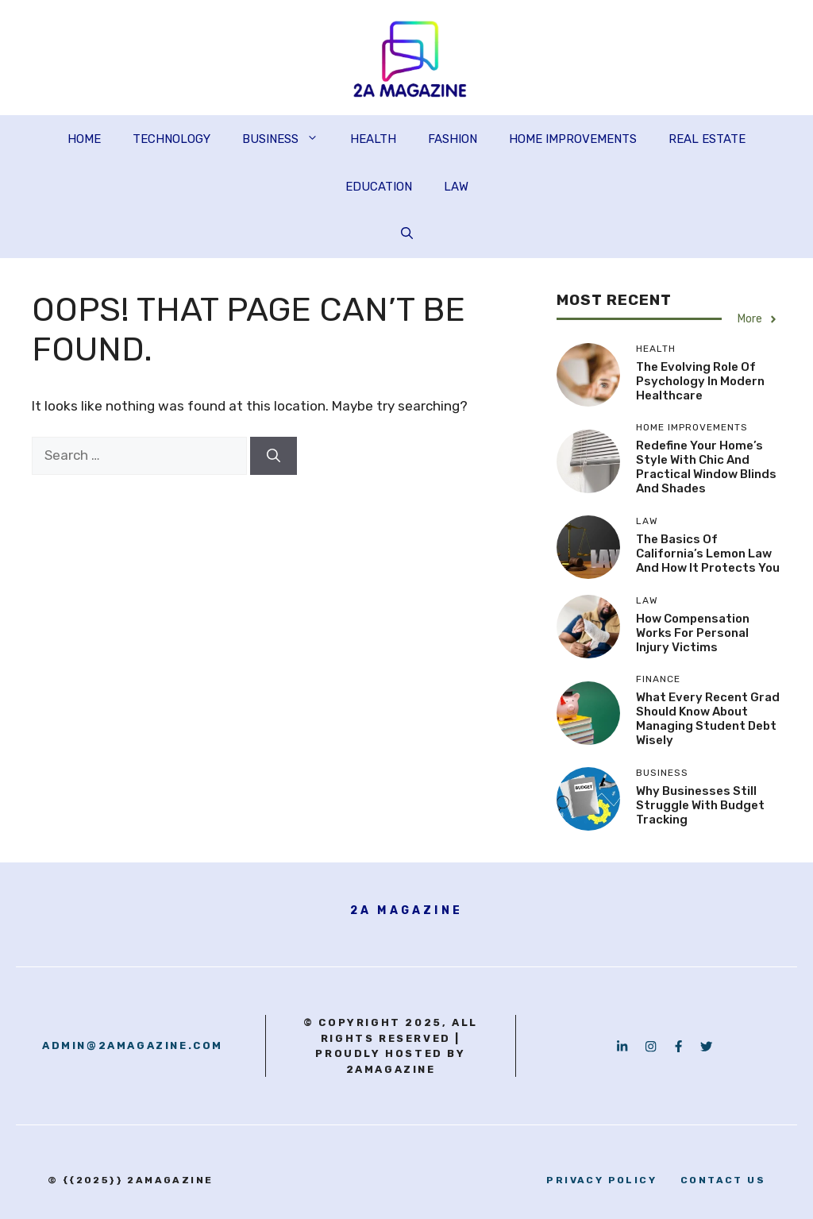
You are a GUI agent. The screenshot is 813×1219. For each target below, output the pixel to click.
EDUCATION (378, 186)
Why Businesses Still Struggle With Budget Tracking (700, 805)
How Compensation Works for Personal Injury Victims (692, 632)
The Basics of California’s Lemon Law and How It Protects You (708, 553)
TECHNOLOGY (171, 139)
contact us (722, 1180)
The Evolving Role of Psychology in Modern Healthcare (700, 381)
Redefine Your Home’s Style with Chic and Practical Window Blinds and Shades (706, 467)
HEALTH (373, 139)
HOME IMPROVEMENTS (573, 139)
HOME (84, 139)
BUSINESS (288, 139)
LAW (456, 186)
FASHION (452, 139)
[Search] (273, 456)
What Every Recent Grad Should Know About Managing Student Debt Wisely (708, 718)
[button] (407, 234)
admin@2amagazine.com (132, 1045)
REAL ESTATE (707, 139)
